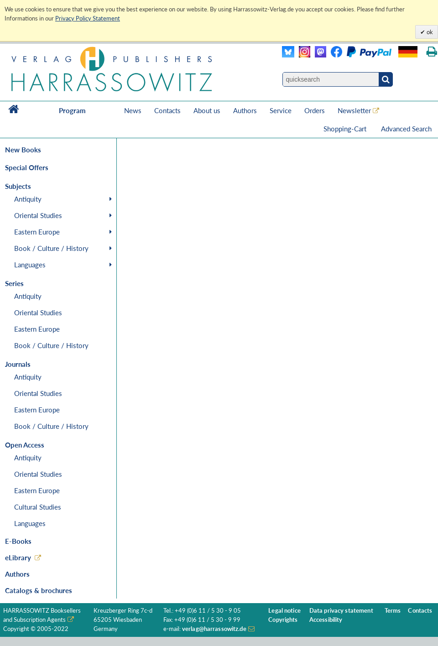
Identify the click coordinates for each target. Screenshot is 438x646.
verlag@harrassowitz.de (214, 628)
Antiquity (28, 199)
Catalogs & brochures (38, 590)
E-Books (18, 541)
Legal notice (284, 610)
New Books (23, 150)
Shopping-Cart (345, 129)
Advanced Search (406, 129)
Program (72, 110)
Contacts (167, 110)
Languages (30, 264)
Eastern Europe (37, 232)
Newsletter (354, 110)
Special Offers (26, 167)
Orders (314, 110)
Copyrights (282, 619)
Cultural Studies (37, 507)
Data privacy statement (341, 610)
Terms (393, 610)
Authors (245, 110)
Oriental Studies (38, 215)
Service (281, 110)
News (132, 110)
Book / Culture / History (51, 248)
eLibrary (18, 557)
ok (429, 32)
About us (206, 110)
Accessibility (326, 619)
